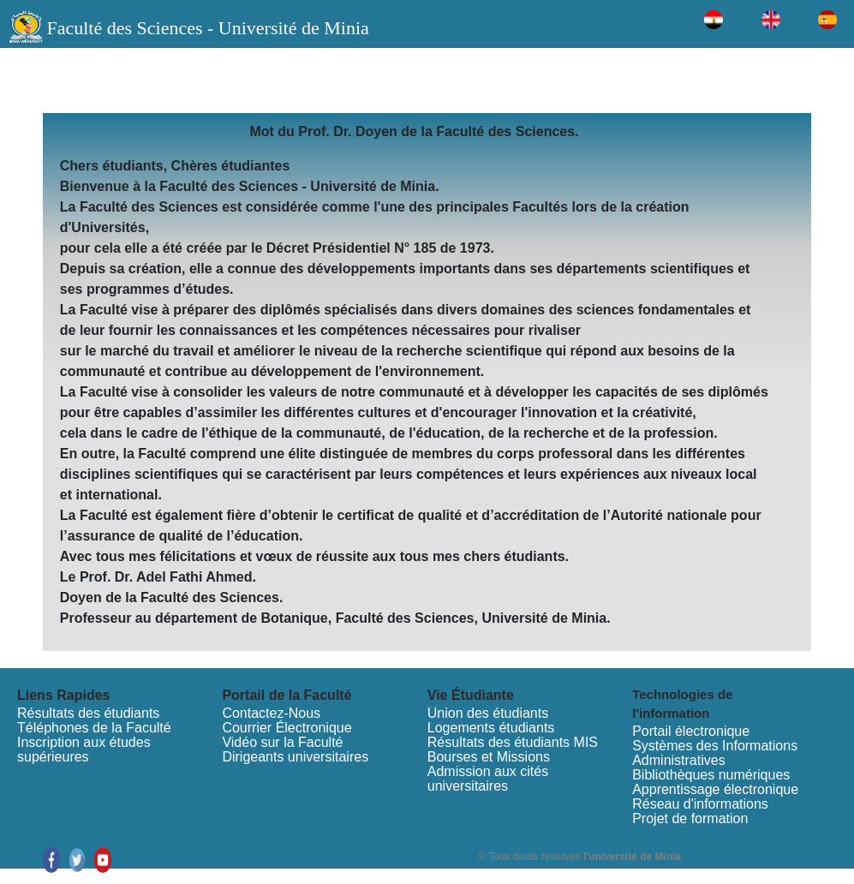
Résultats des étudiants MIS (512, 742)
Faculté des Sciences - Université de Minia (207, 28)
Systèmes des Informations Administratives (714, 753)
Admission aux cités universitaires (487, 778)
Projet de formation (690, 818)
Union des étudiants (487, 713)
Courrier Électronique (286, 727)
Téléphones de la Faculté (94, 727)
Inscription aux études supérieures (84, 749)
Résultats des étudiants (88, 713)
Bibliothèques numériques (711, 775)
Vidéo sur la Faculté (282, 742)
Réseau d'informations (700, 804)
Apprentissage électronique (715, 789)
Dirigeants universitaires (295, 757)
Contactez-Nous (271, 713)
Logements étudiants (491, 727)
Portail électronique (690, 731)
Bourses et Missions (488, 757)
